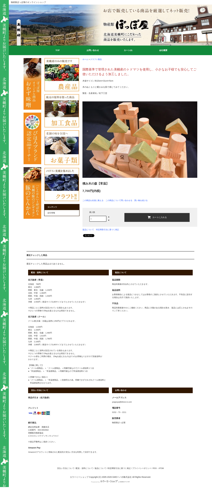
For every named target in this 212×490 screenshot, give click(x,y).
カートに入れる (157, 217)
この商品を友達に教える (92, 200)
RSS (155, 468)
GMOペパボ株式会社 (122, 477)
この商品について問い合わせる (119, 200)
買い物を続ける (141, 200)
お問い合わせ (93, 50)
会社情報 (51, 213)
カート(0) (128, 50)
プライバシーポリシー (141, 468)
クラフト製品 (96, 59)
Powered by (110, 482)
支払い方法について (65, 468)
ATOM (161, 468)
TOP (57, 50)
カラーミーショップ (79, 477)
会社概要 (163, 50)
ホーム (85, 59)
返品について (88, 229)
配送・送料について (84, 468)
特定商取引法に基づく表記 (107, 229)
